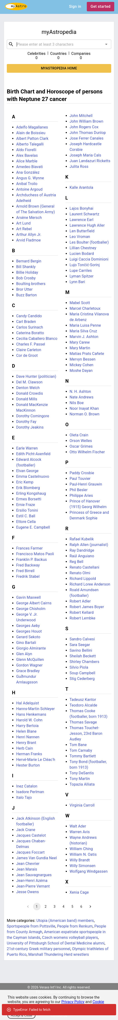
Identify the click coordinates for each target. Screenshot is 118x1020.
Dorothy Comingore (32, 416)
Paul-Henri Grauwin (86, 484)
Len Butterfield (82, 231)
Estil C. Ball (25, 516)
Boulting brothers (31, 283)
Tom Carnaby (81, 750)
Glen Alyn (24, 654)
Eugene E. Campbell (33, 527)
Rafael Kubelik (82, 539)
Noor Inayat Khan (84, 408)
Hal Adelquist (27, 703)
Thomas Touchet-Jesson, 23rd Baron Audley (86, 733)
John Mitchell (81, 115)
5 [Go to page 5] (72, 906)
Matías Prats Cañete (87, 353)
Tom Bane (78, 745)
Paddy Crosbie (82, 473)
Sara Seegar (80, 645)
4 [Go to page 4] (63, 906)
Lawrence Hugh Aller (87, 225)
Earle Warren (27, 448)
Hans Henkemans (31, 714)
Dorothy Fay (26, 421)
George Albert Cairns (34, 603)
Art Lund (23, 223)
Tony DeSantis (82, 773)
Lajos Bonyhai (81, 208)
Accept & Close (21, 1015)
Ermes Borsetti (28, 499)
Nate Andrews (82, 397)
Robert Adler (80, 601)
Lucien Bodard (82, 253)
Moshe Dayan (81, 370)
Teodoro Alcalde (83, 705)
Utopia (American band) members (65, 920)
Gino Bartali (26, 642)
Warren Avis (80, 832)
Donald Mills (26, 399)
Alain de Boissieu (30, 133)
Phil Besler (79, 490)
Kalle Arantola (81, 187)
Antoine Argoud (29, 189)
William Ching (81, 849)
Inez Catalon (26, 786)
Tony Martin (80, 778)
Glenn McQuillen (30, 659)
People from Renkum (75, 926)
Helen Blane (26, 731)
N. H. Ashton (80, 391)
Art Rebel (24, 229)
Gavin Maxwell (28, 597)
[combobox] (59, 44)
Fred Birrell (25, 571)
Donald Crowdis (29, 393)
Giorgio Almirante (31, 648)
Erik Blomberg (28, 488)
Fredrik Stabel (28, 576)
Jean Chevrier (27, 863)
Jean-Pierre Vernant (33, 886)
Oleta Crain (79, 435)
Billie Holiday (27, 272)
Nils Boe (77, 403)
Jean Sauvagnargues (34, 875)
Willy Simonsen (82, 865)
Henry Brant (26, 742)
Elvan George (27, 471)
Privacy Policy (72, 1002)
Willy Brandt (80, 860)
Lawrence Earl (82, 219)
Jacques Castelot (31, 835)
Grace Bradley (28, 671)
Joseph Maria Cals (85, 155)
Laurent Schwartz (84, 214)
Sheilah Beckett (83, 656)
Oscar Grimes (81, 446)
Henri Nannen (27, 737)
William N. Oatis (83, 854)
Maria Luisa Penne (85, 325)
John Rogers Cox (84, 127)
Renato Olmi (80, 573)
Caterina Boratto (30, 333)
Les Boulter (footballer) (89, 242)
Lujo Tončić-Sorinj (85, 265)
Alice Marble (26, 161)
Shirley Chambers (84, 661)
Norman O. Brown (84, 414)
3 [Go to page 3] (54, 906)
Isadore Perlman (30, 792)
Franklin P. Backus (31, 559)
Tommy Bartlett (83, 756)
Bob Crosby (26, 278)
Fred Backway (28, 565)
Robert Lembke (82, 618)
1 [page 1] (37, 906)
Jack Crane (25, 829)
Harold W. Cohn (29, 720)
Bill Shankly (26, 267)
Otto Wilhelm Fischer (87, 452)
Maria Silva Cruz (83, 331)
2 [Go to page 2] (45, 906)
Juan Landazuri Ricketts (90, 161)
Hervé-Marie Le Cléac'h (35, 759)
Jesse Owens (27, 892)
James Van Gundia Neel (36, 858)
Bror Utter (24, 289)
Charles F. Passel (30, 344)
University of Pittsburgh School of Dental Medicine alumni (56, 943)
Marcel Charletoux (85, 308)
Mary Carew (80, 342)
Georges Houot (29, 631)
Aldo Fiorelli (26, 150)
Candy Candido (29, 316)
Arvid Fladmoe (28, 240)
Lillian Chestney (83, 248)
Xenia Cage (79, 892)
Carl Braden (26, 321)
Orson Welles (81, 440)
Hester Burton (28, 765)
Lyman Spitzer (82, 276)
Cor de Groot (27, 355)
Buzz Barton (26, 295)
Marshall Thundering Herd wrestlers (58, 954)
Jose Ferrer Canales (87, 138)
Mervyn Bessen (82, 359)
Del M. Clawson (29, 382)
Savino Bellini (81, 650)
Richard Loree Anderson (90, 584)
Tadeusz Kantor (83, 699)
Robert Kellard (82, 612)
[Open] (106, 44)
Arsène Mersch (29, 217)
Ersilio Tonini (27, 510)
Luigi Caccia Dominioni (89, 259)
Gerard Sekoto (28, 637)
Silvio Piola (79, 667)
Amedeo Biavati (29, 167)
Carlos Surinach (29, 327)
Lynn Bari (77, 282)
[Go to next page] (90, 906)
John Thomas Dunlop (88, 132)
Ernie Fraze (25, 504)
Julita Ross (79, 166)
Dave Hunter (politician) (36, 376)
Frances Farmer (29, 548)
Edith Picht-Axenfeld (33, 454)
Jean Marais (26, 869)
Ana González (28, 172)
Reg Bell (77, 561)
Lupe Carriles (81, 270)
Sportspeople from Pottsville (31, 926)
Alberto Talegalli (30, 144)
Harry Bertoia (27, 725)
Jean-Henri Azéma (31, 880)
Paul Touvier (80, 478)
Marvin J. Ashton (84, 336)
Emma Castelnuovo (32, 476)
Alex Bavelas (27, 155)
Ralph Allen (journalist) (89, 544)
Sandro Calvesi (82, 639)
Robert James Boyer (87, 607)
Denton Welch (28, 388)
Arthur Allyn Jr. (28, 234)
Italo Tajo (24, 797)
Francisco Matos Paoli (35, 554)
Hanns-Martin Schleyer (35, 709)
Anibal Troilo (27, 183)
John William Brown (86, 121)
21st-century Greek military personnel (38, 949)
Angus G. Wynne (30, 178)
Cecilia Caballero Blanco (36, 338)
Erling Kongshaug (31, 493)
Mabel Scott (80, 303)
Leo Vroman (80, 236)
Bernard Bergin (28, 261)
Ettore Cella (26, 521)
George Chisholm (31, 608)
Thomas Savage (83, 722)
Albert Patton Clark (32, 138)
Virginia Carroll (82, 805)
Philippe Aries (81, 495)
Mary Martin (80, 348)
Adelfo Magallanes (32, 127)
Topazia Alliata (82, 784)
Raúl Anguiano (82, 556)
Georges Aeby (28, 625)
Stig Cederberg (82, 678)
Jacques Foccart (30, 852)
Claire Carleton (28, 350)
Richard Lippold (83, 578)
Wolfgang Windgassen (89, 871)
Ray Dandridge (82, 550)
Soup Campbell (82, 673)
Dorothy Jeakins (30, 427)
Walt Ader (78, 826)
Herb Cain (24, 748)
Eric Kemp (24, 482)
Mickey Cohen (82, 365)
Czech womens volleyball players (70, 937)
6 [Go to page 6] (81, 906)
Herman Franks (29, 754)
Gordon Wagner (29, 665)
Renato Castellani (84, 567)
